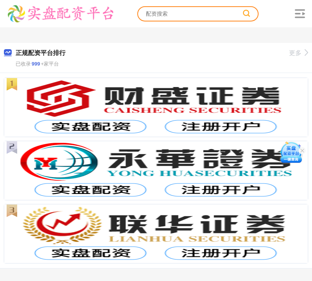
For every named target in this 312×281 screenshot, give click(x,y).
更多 (298, 53)
